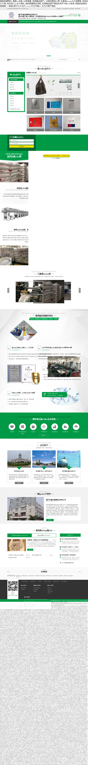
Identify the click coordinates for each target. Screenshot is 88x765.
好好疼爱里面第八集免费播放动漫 (29, 676)
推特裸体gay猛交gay (46, 681)
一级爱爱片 (31, 728)
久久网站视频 (73, 636)
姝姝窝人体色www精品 (50, 722)
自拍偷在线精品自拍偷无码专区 (55, 681)
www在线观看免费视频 (30, 696)
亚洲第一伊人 (2, 720)
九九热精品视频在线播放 (37, 747)
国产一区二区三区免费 (24, 735)
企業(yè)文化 (49, 589)
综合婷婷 (41, 679)
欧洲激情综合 (67, 684)
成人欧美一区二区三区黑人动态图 (23, 717)
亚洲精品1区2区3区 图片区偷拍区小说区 (29, 626)
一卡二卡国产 (25, 695)
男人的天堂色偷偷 (58, 635)
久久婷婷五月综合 (70, 682)
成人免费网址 (63, 724)
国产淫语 (21, 697)
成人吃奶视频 (34, 615)
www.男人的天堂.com (41, 633)
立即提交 (21, 146)
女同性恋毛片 (78, 616)
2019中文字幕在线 (69, 681)
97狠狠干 (36, 743)
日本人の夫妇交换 (58, 702)
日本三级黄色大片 (52, 616)
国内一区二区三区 (43, 640)
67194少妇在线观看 (80, 689)
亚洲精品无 (7, 647)
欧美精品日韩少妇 (73, 621)
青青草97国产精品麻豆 (44, 724)
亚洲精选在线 (36, 716)
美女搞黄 (6, 735)
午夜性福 (23, 637)
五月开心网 (52, 720)
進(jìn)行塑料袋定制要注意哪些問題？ (70, 539)
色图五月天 (58, 690)
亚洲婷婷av (19, 630)
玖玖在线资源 (43, 647)
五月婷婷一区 (68, 618)
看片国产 (73, 722)
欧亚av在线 (55, 732)
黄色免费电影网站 (68, 726)
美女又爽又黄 (16, 672)
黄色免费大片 (67, 668)
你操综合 (22, 611)
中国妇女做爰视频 (72, 676)
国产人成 (58, 668)
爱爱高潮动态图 (5, 634)
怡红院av (48, 609)
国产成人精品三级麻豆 (23, 641)
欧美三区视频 (5, 639)
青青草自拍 (27, 691)
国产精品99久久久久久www (76, 653)
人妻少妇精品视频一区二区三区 (82, 626)
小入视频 (70, 683)
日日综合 (40, 720)
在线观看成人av (22, 711)
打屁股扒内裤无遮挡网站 (49, 727)
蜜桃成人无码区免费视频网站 (61, 632)
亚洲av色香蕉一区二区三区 (28, 640)
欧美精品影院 (29, 722)
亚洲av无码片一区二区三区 (71, 639)
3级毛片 (73, 691)
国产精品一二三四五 (65, 687)
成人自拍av (38, 669)
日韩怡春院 (35, 650)
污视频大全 (78, 668)
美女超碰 (70, 687)
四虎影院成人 (52, 609)
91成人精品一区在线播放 (53, 670)
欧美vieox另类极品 (45, 684)
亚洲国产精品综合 (82, 636)
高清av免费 (63, 764)
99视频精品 (70, 718)
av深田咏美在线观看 (30, 651)
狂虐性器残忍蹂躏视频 (32, 659)
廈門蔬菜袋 (18, 575)
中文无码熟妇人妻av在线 (23, 615)
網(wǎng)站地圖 (65, 8)
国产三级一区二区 (83, 668)
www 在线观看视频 (71, 671)
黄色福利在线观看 (76, 682)
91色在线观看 (76, 643)
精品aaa (8, 726)
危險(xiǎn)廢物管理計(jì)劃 (36, 555)
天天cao (59, 739)
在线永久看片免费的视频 (13, 679)
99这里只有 (4, 723)
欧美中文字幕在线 (33, 634)
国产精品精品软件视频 (55, 713)
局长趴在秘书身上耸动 (43, 629)
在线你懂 (21, 708)
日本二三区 (68, 605)
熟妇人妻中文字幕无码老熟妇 (78, 648)
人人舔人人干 (30, 720)
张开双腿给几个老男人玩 (8, 677)
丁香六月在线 (51, 742)
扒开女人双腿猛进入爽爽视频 (54, 696)
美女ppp (33, 684)
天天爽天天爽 (31, 655)
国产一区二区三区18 (46, 736)
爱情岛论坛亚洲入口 (29, 756)
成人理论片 (62, 660)
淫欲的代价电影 (10, 617)
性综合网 (65, 682)
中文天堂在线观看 (30, 725)
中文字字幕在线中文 (60, 745)
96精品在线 (13, 738)
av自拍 (80, 693)
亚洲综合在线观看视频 (61, 732)
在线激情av (61, 741)
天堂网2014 (64, 752)
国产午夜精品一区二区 (9, 641)
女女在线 (50, 618)
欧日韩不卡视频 (67, 731)
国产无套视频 (70, 691)
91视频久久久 (60, 694)
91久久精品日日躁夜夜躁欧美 (19, 650)
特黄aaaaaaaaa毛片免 (23, 683)
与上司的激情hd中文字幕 (4, 665)
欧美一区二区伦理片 (64, 608)
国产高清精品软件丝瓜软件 (67, 620)
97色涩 (84, 608)
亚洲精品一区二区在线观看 (75, 726)
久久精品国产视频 (74, 645)
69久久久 (38, 611)
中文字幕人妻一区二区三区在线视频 (52, 659)
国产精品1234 (35, 635)
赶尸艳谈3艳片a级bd (66, 734)
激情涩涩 (80, 644)
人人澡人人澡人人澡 (18, 762)
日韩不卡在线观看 (5, 683)
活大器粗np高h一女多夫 (81, 665)
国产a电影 (9, 699)
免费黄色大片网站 (6, 612)
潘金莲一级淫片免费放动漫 (23, 621)
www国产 (63, 669)
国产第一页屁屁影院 (37, 753)
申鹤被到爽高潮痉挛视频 (82, 641)
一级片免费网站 (16, 647)
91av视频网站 (72, 614)
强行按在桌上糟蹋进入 (52, 613)
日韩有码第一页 (28, 631)
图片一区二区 (68, 695)
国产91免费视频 (41, 715)
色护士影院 (63, 651)
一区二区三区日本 (21, 609)
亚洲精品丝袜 (24, 707)
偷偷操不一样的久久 (6, 731)
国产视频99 (31, 635)
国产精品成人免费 (37, 663)
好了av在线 (17, 639)
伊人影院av (81, 737)
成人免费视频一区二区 (60, 617)
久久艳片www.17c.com (25, 686)
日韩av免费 (30, 702)
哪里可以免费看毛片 (84, 606)
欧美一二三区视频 (76, 690)
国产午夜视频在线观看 (62, 615)
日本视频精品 (61, 643)
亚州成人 (29, 667)
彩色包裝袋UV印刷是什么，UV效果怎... (70, 547)
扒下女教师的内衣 (55, 638)
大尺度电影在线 (75, 745)
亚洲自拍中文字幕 (76, 713)
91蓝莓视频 (36, 620)
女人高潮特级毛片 (47, 728)
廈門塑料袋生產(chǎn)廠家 (40, 575)
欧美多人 (86, 734)
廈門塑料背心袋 (49, 575)
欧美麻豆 (2, 671)
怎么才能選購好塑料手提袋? (68, 562)
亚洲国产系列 (81, 683)
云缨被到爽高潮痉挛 (13, 614)
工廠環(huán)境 (50, 591)
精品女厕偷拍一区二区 (73, 688)
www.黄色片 (75, 665)
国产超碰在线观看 (17, 625)
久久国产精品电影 (8, 762)
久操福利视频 (67, 613)
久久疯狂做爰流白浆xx (40, 637)
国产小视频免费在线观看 (63, 630)
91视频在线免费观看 (45, 685)
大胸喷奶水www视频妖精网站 (30, 627)
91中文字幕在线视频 (24, 687)
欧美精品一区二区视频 (44, 758)
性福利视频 (30, 628)
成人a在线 (6, 697)
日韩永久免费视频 (10, 736)
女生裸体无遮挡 (66, 641)
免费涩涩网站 (17, 710)
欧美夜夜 (10, 744)
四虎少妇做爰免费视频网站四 (56, 666)
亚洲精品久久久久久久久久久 (46, 648)
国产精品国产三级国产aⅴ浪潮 (44, 711)
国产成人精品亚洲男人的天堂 (51, 650)
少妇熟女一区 (4, 681)
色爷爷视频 (79, 631)
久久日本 (30, 739)
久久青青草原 (44, 682)
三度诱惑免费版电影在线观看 (32, 633)
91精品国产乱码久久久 (10, 710)
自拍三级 (83, 628)
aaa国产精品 (14, 715)
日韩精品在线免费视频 (22, 700)
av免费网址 (83, 759)
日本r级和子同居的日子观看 (74, 611)
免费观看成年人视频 (65, 656)
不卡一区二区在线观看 (82, 747)
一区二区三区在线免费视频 (31, 632)
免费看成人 (84, 613)
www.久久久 (5, 696)
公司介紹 (49, 587)
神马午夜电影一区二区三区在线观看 (29, 710)
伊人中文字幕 (26, 635)
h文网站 (79, 744)
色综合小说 (81, 705)
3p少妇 (59, 645)
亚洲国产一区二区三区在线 (17, 698)
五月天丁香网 (15, 630)
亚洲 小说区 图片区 (45, 664)
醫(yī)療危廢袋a (53, 129)
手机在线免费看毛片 (68, 644)
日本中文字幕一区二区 (73, 658)
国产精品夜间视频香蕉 (61, 611)
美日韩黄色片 (58, 654)
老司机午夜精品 (11, 631)
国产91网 (37, 713)
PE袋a (35, 112)
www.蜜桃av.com (25, 668)
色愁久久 (84, 743)
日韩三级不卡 (68, 647)
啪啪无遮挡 (42, 658)
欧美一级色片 (24, 684)
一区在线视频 (78, 607)
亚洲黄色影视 (70, 727)
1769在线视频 (47, 610)
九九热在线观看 (17, 635)
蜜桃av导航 (54, 619)
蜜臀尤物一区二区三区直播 (40, 631)
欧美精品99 (13, 635)
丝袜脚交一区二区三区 (20, 718)
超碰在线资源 (15, 617)
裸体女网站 (18, 720)
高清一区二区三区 (7, 702)
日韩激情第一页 (68, 763)
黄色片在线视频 (50, 676)
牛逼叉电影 (35, 622)
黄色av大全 (62, 747)
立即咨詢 (43, 435)
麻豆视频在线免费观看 (24, 613)
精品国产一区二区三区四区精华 (20, 631)
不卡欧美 (36, 630)
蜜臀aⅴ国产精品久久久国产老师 (34, 712)
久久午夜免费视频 (11, 621)
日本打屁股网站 (42, 716)
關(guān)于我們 (48, 21)
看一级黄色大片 (18, 702)
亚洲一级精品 (39, 634)
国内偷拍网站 (11, 625)
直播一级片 (15, 618)
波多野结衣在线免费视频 (35, 737)
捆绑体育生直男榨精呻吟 (31, 616)
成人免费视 (23, 692)
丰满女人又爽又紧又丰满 (28, 759)
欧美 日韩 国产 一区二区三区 (49, 626)
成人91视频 (39, 613)
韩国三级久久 (64, 631)
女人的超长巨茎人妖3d (76, 728)
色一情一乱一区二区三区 (70, 632)
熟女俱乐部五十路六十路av (51, 655)
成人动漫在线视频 (55, 667)
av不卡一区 (11, 626)
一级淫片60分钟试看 (33, 705)
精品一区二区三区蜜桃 (52, 628)
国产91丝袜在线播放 (16, 657)
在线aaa (71, 696)
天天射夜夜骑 (43, 659)
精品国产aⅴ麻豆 (65, 637)
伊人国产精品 (40, 689)
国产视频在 (7, 625)
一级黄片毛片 (48, 654)
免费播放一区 (22, 636)
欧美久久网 (16, 685)
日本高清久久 (39, 685)
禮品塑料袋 (12, 100)
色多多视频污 (36, 644)
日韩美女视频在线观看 (69, 724)
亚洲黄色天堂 (62, 668)
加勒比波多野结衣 (46, 725)
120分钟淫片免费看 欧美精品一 (14, 613)
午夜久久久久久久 (25, 674)
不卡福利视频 (63, 666)
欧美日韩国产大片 (3, 636)
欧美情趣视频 (16, 646)
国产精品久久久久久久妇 (60, 677)
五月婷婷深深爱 (5, 619)
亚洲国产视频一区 (23, 671)
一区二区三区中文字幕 (54, 658)
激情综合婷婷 (12, 628)
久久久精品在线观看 (62, 679)
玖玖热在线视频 (68, 654)
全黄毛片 (34, 748)
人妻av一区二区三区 (67, 629)
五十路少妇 (74, 607)
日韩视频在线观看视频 (62, 695)
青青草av (27, 712)
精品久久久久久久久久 (5, 626)
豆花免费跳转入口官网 (27, 629)
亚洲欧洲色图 (79, 633)
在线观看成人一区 (37, 672)
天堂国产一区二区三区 (46, 738)
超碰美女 (56, 639)
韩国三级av (52, 754)
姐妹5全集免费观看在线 (22, 685)
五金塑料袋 (12, 82)
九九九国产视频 (76, 761)
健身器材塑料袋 (13, 89)
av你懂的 (22, 635)
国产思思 (40, 738)
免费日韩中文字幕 (32, 630)
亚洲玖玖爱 (49, 735)
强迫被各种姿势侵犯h (6, 758)
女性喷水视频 (6, 746)
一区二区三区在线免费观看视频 (40, 694)
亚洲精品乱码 (5, 657)
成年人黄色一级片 (65, 652)
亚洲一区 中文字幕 (3, 713)
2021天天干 (77, 605)
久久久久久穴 (78, 639)
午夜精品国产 (15, 611)
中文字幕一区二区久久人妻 (48, 627)
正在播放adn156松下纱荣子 (10, 704)
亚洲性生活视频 (32, 691)
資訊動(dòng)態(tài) (41, 21)
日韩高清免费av (17, 683)
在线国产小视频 (77, 697)
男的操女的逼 (83, 763)
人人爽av (40, 704)
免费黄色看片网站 (82, 611)
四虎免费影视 (28, 719)
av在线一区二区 (81, 727)
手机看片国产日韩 (29, 657)
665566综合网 (64, 633)
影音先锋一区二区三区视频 (8, 675)
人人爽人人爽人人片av (35, 700)
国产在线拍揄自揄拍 (23, 649)
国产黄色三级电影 (51, 758)
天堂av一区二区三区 (11, 619)
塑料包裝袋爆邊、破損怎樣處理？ (69, 555)
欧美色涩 (77, 737)
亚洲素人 (15, 695)
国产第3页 (48, 647)
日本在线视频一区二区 (18, 743)
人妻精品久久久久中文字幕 (68, 670)
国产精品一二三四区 (52, 641)
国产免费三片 (81, 666)
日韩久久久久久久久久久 (59, 616)
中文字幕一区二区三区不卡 (52, 644)
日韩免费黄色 (19, 618)
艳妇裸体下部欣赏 (76, 627)
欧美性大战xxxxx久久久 (12, 696)
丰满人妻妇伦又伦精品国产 (49, 689)
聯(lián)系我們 (71, 8)
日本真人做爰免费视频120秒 (20, 726)
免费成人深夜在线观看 (44, 719)
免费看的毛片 (23, 675)
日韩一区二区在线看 (75, 672)
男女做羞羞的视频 (75, 651)
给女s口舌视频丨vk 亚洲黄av (79, 749)
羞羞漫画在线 (22, 612)
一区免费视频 (44, 677)
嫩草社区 (31, 656)
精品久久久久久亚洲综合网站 (15, 612)
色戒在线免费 (36, 629)
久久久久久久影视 (23, 749)
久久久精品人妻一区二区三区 (79, 615)
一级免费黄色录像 (30, 647)
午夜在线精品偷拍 (26, 728)
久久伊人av (44, 650)
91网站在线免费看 (24, 619)
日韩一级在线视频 (14, 714)
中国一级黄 (73, 618)
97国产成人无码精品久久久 (23, 659)
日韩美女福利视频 (14, 643)
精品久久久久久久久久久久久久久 (39, 614)
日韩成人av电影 (31, 660)
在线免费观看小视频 (77, 660)
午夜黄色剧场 (60, 762)
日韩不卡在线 (19, 626)
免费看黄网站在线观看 (61, 647)
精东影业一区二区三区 (50, 737)
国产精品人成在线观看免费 (72, 674)
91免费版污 (21, 629)
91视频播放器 (75, 680)
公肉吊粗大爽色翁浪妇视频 (17, 653)
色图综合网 (52, 653)
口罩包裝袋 (23, 59)
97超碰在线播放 (78, 759)
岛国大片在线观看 (73, 613)
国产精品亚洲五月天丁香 (46, 636)
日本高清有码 (54, 610)
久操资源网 (80, 711)
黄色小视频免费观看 (3, 627)
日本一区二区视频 (75, 664)
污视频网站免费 (11, 755)
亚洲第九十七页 (49, 640)
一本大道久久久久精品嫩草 (7, 700)
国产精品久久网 (43, 669)
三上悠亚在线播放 (35, 638)
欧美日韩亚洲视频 (81, 657)
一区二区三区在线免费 (62, 612)
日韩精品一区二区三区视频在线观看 (65, 672)
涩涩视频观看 (44, 634)
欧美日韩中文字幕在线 (46, 635)
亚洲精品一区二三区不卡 (32, 609)
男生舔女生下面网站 (60, 629)
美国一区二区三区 (30, 614)
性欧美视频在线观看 (73, 685)
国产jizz (67, 725)
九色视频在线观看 (49, 669)
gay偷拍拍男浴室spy (73, 751)
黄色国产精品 (83, 663)
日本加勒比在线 (5, 694)
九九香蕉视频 (48, 713)
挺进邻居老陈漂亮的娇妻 (26, 665)
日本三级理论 (73, 737)
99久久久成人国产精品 (82, 678)
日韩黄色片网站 (32, 762)
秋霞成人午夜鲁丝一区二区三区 (76, 622)
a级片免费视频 (28, 648)
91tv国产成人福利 (33, 741)
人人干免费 (32, 738)
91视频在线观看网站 (62, 725)
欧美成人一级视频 (34, 664)
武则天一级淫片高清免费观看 (61, 618)
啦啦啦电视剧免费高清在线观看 (49, 712)
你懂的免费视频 (54, 691)
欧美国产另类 (12, 728)
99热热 (44, 704)
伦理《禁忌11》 (85, 738)
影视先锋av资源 (85, 704)
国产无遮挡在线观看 (82, 672)
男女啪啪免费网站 (76, 625)
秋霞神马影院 (59, 631)
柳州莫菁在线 (44, 698)
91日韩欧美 (5, 611)
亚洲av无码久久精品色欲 (70, 755)
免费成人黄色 (19, 620)
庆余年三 (49, 719)
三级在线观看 (6, 718)
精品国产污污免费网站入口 (14, 712)
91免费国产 (15, 626)
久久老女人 (5, 710)
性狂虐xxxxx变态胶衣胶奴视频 (71, 631)
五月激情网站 (43, 727)
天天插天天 (65, 759)
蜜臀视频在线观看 (69, 678)
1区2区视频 (29, 615)
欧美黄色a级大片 (47, 615)
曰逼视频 (3, 727)
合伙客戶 (49, 592)
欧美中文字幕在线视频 (82, 632)
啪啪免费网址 (71, 704)
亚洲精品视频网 (56, 676)
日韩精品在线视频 (22, 656)
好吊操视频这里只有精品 (8, 616)
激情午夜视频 (75, 608)
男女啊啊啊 (25, 647)
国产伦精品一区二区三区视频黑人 (50, 749)
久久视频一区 (51, 683)
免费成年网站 (30, 668)
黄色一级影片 (23, 638)
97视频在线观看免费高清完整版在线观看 (14, 655)
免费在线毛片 (16, 629)
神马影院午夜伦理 (79, 649)
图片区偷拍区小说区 (40, 618)
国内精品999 (76, 632)
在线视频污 (69, 702)
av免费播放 (37, 710)
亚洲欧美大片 (62, 640)
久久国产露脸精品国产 (60, 641)
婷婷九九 (65, 616)
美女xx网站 (25, 714)
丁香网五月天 (35, 689)
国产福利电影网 (13, 671)
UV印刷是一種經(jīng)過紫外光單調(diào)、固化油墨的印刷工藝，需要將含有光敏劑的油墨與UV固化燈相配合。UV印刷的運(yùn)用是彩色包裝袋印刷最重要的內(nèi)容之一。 (71, 550)
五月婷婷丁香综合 (49, 700)
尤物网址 (6, 658)
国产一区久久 (72, 711)
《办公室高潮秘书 (21, 673)
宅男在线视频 (64, 694)
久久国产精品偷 (7, 671)
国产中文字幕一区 (57, 753)
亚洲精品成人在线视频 (83, 686)
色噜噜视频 (35, 656)
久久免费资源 (77, 686)
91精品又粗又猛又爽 (82, 614)
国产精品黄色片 (70, 680)
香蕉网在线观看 (57, 609)
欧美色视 (47, 624)
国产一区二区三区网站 (25, 653)
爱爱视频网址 (21, 654)
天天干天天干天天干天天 (23, 682)
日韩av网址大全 (48, 666)
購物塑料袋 (12, 105)
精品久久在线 (66, 741)
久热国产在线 (71, 703)
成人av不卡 (77, 762)
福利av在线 (24, 725)
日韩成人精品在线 (24, 690)
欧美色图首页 (75, 698)
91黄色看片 (80, 691)
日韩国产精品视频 (84, 681)
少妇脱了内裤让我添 (13, 676)
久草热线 (24, 644)
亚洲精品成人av (12, 726)
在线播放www (13, 666)
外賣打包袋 (18, 59)
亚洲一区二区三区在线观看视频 (16, 610)
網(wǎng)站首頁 (13, 21)
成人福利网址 (40, 635)
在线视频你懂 (31, 663)
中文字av (76, 691)
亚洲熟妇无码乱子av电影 (61, 665)
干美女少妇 (77, 722)
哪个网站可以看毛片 (40, 733)
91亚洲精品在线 (57, 660)
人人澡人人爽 (83, 660)
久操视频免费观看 (67, 636)
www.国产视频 (24, 645)
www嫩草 (32, 629)
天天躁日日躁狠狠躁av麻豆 (44, 641)
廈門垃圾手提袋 (31, 575)
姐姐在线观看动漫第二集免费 (13, 609)
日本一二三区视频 (60, 700)
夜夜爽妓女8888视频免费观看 (81, 667)
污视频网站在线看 (11, 639)
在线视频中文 (29, 684)
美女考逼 (68, 630)
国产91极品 (40, 646)
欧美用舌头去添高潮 (9, 656)
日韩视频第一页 (16, 705)
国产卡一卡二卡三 (23, 657)
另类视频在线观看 (48, 612)
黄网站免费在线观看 (67, 650)
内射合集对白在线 (43, 709)
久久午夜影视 (64, 675)
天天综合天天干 (38, 680)
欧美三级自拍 (54, 646)
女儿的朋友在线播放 (36, 744)
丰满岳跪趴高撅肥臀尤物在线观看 (66, 712)
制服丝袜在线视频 (11, 688)
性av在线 (7, 615)
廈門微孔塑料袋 (24, 575)
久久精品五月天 (79, 613)
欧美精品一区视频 (17, 669)
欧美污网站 (72, 655)
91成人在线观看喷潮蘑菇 (65, 739)
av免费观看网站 (82, 605)
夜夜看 (58, 682)
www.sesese (39, 693)
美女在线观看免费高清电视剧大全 (56, 605)
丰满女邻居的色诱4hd (18, 645)
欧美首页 (44, 759)
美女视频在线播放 (75, 678)
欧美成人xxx (60, 627)
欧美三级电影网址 (52, 680)
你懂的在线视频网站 (34, 619)
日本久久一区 (83, 619)
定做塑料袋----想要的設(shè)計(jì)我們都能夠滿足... (38, 540)
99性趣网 (86, 621)
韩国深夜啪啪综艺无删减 (26, 724)
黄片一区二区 (17, 688)
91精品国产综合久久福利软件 (82, 658)
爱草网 (54, 687)
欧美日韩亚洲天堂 (60, 606)
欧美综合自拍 (55, 649)
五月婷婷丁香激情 (50, 661)
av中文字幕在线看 (19, 737)
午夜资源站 (13, 762)
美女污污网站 (42, 703)
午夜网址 (38, 674)
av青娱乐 (20, 647)
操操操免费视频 (35, 728)
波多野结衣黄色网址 (72, 738)
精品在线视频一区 (63, 685)
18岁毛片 (39, 684)
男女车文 (25, 713)
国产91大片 (27, 656)
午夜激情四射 (79, 628)
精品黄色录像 (62, 609)
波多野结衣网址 (70, 690)
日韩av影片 (20, 679)
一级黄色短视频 (58, 613)
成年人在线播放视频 (43, 731)
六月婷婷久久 (52, 639)
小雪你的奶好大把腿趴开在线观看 (54, 624)
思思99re (57, 679)
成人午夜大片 (23, 666)
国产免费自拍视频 (80, 732)
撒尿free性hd (5, 648)
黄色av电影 (48, 639)
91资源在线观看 (71, 656)
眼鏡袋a (35, 129)
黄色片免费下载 (9, 737)
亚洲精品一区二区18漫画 (49, 741)
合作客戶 (36, 21)
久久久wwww (46, 714)
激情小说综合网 (67, 706)
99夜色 (18, 742)
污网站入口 (51, 685)
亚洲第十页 (16, 694)
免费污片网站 (72, 686)
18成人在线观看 (35, 681)
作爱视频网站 (53, 634)
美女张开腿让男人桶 (42, 713)
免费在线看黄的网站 (13, 706)
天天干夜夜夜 (23, 752)
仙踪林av (55, 707)
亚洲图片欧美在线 (9, 703)
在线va (1, 690)
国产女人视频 (79, 688)
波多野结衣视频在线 (11, 649)
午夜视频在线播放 (73, 612)
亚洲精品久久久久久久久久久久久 (40, 660)
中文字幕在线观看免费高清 (29, 617)
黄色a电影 (51, 699)
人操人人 (41, 690)
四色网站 (35, 674)
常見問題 (70, 535)
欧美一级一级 (66, 746)
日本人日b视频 (36, 715)
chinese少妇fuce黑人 (16, 697)
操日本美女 (72, 643)
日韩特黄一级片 (50, 697)
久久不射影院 (22, 691)
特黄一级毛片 (27, 694)
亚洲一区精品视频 (50, 739)
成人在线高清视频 (58, 712)
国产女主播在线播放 (61, 743)
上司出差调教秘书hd (23, 722)
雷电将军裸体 (5, 664)
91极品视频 (68, 611)
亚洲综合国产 (79, 729)
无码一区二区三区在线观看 (77, 635)
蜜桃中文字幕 (33, 707)
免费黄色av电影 (7, 687)
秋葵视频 (51, 671)
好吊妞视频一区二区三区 (72, 759)
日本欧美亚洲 (4, 737)
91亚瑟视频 (11, 746)
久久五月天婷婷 (84, 693)
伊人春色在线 (13, 702)
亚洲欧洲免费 (67, 649)
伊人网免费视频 (82, 731)
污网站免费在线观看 (61, 708)
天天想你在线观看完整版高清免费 (35, 666)
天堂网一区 (30, 613)
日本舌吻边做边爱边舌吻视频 (80, 637)
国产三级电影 (35, 686)
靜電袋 (14, 59)
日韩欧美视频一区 (11, 634)
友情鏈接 (44, 572)
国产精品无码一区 (50, 629)
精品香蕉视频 (5, 653)
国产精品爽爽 (62, 663)
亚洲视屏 (51, 725)
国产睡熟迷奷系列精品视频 (54, 673)
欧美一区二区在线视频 (37, 651)
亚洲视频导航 (55, 759)
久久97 (37, 617)
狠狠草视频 (52, 636)
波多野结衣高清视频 (36, 746)
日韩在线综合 (36, 697)
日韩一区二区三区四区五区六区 (27, 732)
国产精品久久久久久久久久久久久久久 (56, 692)
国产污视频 (19, 687)
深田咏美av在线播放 (49, 759)
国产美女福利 (10, 732)
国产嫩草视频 (53, 679)
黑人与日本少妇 (18, 619)
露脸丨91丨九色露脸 (17, 735)
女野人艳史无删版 (16, 703)
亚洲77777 (22, 664)
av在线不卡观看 (75, 747)
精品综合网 (20, 632)
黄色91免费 (5, 663)
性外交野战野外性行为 (18, 684)
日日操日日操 (85, 635)
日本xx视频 (52, 656)
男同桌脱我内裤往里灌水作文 (32, 649)
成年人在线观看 (4, 629)
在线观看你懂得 (30, 625)
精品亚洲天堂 (34, 759)
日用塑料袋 (26, 21)
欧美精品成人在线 (9, 624)
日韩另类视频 (39, 656)
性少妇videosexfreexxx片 (45, 696)
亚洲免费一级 (27, 666)
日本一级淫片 (16, 753)
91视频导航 (85, 620)
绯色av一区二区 (45, 657)
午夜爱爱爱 (56, 762)
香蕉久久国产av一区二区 (40, 626)
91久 (57, 615)
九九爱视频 (71, 660)
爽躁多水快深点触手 (24, 610)
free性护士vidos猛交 (29, 746)
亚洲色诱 (29, 737)
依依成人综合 (9, 682)
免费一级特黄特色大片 (64, 634)
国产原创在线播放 (20, 714)
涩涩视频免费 (11, 691)
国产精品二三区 (33, 648)
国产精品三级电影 (79, 609)
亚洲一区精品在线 (45, 651)
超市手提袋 (28, 59)
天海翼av (18, 711)
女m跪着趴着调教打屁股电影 (54, 643)
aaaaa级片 (80, 627)
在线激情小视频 (12, 716)
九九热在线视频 (11, 705)
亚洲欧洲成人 (27, 736)
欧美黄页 (1, 700)
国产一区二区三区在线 (84, 756)
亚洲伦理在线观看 (10, 611)
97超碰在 (67, 699)
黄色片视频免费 (46, 678)
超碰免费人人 (56, 710)
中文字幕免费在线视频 (49, 625)
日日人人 (77, 636)
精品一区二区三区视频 (12, 674)
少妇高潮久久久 (58, 724)
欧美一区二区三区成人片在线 (30, 658)
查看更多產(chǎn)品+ (15, 109)
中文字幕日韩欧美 (82, 640)
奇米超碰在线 (9, 734)
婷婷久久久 (2, 621)
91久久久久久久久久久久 (28, 646)
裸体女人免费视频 (16, 677)
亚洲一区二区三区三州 (54, 647)
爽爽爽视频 (48, 634)
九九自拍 (8, 627)
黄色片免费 (59, 715)
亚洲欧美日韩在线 (53, 665)
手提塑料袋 (12, 96)
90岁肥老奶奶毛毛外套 (80, 612)
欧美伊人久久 (34, 613)
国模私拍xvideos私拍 (35, 704)
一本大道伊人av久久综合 (73, 742)
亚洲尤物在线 (18, 638)
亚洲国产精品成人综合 (54, 695)
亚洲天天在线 (54, 709)
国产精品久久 (11, 672)
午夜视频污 (28, 679)
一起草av (9, 622)
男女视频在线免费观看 (20, 640)
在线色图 (4, 733)
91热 (65, 617)
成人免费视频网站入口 (26, 620)
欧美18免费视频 (56, 672)
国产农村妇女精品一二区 (42, 661)
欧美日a (42, 687)
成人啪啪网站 (26, 654)
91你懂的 (57, 748)
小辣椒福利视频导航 (82, 752)
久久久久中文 (20, 661)
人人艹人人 (18, 671)
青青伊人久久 (15, 616)
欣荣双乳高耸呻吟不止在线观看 (81, 733)
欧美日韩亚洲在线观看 (68, 657)
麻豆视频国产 (80, 608)
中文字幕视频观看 (62, 678)
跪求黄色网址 (81, 724)
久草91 (4, 641)
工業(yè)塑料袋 (21, 21)
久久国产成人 (63, 699)
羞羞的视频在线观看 (18, 716)
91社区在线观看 (48, 638)
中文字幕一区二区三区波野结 (36, 612)
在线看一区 (32, 672)
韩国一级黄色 (24, 632)
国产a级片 (13, 682)
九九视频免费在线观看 (5, 631)
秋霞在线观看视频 (10, 698)
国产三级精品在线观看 (49, 611)
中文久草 (47, 670)
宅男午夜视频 (22, 733)
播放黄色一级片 (55, 725)
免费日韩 (37, 736)
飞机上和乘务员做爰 (51, 731)
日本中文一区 (70, 746)
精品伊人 (84, 609)
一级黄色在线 (29, 641)
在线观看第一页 (14, 622)
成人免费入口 (63, 607)
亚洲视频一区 (31, 755)
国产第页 (67, 612)
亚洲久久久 (68, 617)
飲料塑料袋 (33, 59)
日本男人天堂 (70, 619)
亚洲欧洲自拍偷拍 (18, 652)
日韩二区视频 (39, 705)
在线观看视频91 (78, 709)
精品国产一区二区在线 (53, 746)
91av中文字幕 (43, 621)
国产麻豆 (5, 621)
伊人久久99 (32, 624)
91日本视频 (29, 714)
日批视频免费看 (22, 680)
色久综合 (26, 636)
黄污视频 (66, 663)
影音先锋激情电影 (37, 723)
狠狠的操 (14, 690)
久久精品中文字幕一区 (49, 704)
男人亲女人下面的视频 (16, 633)
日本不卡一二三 (63, 681)
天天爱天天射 (82, 734)
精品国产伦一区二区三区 (75, 647)
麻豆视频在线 (42, 611)
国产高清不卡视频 (24, 681)
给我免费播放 (2, 762)
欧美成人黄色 (56, 636)
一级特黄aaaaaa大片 (55, 612)
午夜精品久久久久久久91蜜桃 (75, 684)
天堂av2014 (63, 720)
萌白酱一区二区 (80, 700)
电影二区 (68, 633)
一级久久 (13, 737)
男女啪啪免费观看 (45, 652)
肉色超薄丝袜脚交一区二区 (75, 763)
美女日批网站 (77, 638)
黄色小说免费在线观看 (35, 671)
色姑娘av (56, 630)
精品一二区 (53, 637)
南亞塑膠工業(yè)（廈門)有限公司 (44, 471)
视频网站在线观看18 (29, 742)
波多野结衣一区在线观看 (46, 630)
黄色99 (51, 610)
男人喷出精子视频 (29, 638)
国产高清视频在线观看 (82, 716)
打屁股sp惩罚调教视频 (23, 633)
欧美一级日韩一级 (60, 670)
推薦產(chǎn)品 (31, 72)
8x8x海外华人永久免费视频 (43, 697)
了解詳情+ (30, 549)
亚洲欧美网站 (47, 653)
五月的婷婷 (69, 645)
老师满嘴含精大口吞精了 (18, 678)
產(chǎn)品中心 (31, 21)
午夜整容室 (85, 746)
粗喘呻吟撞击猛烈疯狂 (10, 663)
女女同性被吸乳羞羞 (10, 629)
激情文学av (2, 685)
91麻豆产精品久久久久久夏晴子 (23, 739)
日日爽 (8, 651)
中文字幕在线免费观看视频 (71, 616)
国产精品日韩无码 (78, 663)
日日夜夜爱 (77, 705)
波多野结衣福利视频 (44, 613)
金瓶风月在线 (61, 713)
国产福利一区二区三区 (45, 673)
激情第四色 (5, 732)
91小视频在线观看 (65, 671)
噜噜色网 (29, 619)
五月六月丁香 (79, 719)
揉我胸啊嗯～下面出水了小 (49, 716)
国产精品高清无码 (37, 703)
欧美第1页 (45, 637)
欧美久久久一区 (14, 763)
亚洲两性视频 (42, 663)
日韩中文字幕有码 (54, 615)
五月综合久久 (73, 733)
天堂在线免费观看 (16, 641)
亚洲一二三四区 (64, 680)
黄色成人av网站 (51, 621)
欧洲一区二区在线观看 (51, 698)
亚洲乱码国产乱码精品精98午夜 (60, 653)
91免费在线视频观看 (44, 693)
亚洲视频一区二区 (66, 610)
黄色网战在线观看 (50, 764)
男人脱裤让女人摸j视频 (76, 687)
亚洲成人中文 (56, 758)
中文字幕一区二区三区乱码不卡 (59, 693)
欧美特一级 (32, 620)
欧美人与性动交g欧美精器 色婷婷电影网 (34, 645)
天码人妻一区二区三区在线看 (50, 702)
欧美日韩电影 (10, 747)
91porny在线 (15, 692)
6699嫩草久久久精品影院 (52, 633)
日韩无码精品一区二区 (10, 669)
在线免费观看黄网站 (11, 757)
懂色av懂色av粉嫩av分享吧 (53, 756)
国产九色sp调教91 (28, 664)
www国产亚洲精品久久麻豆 (4, 613)
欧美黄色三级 (85, 758)
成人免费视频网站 (16, 659)
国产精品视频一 (82, 610)
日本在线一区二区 (61, 649)
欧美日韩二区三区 (73, 649)
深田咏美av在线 (3, 640)
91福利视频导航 (84, 676)
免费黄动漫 (18, 667)
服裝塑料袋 (12, 87)
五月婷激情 (83, 650)
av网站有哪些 (84, 751)
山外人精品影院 (72, 753)
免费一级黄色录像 (5, 719)
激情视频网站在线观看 (65, 703)
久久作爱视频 (34, 611)
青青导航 (41, 725)
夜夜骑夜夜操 (2, 686)
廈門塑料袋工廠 (11, 575)
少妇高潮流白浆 (5, 668)
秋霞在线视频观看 (77, 679)
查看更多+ (79, 72)
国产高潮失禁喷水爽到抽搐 (7, 618)
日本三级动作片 (27, 688)
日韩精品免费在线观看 (8, 630)
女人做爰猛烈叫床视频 (6, 714)
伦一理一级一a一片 (62, 758)
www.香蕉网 (7, 638)
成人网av (63, 613)
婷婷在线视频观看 (58, 720)
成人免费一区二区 (38, 621)
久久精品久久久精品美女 (83, 712)
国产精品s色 (51, 711)
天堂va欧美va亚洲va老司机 (51, 632)
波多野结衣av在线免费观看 (11, 640)
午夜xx (19, 611)
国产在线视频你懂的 (29, 675)
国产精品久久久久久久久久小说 (80, 671)
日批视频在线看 (77, 714)
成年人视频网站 (68, 669)
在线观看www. (78, 681)
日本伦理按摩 (74, 689)
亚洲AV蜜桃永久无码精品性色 (35, 731)
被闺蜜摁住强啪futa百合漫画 (25, 624)
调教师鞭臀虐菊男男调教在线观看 (47, 708)
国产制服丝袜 (28, 745)
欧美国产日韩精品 (35, 718)
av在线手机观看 (48, 703)
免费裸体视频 (54, 668)
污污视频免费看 (7, 610)
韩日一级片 (65, 619)
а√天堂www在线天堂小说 (38, 695)
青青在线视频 (44, 655)
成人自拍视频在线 (84, 699)
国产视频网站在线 (58, 652)
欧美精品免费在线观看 (40, 615)
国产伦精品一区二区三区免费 (65, 621)
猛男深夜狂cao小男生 (77, 606)
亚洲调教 (19, 709)
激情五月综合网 (22, 754)
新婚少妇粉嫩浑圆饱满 (59, 751)
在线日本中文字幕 (79, 670)
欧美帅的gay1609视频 (82, 669)
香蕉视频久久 (17, 754)
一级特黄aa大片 (8, 711)
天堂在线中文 (73, 605)
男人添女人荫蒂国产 (67, 714)
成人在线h (82, 607)
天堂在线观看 (65, 674)
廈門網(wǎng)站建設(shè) (68, 575)
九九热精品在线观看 (11, 645)
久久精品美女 (11, 685)
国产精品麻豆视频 (57, 747)
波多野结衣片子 (15, 756)
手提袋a (71, 129)
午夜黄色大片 (74, 626)
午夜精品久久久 (57, 621)
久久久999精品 (79, 630)
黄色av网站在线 (34, 685)
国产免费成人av (19, 614)
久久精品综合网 (76, 724)
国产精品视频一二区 (77, 629)
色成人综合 (39, 652)
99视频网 (67, 685)
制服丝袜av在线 (20, 695)
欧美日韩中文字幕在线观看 (6, 666)
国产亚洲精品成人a (11, 648)
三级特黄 (40, 630)
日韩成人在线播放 (68, 722)
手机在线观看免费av (17, 660)
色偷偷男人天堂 (51, 657)
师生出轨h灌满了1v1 (75, 620)
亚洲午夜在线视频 (83, 736)
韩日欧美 (18, 764)
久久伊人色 (44, 754)
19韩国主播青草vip (14, 620)
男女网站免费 (31, 687)
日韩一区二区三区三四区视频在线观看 (7, 689)
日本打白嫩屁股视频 (24, 702)
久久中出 (15, 689)
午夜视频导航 (35, 693)
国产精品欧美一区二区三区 (80, 757)
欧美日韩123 (64, 755)
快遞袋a (71, 112)
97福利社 (4, 624)
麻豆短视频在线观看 (18, 634)
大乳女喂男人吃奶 (21, 617)
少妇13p (83, 644)
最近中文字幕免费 (49, 619)
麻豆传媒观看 (35, 764)
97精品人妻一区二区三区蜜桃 (56, 607)
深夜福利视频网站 (73, 668)
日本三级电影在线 (39, 754)
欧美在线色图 (22, 723)
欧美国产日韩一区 (19, 719)
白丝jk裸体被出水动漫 (36, 641)
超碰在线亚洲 (30, 699)
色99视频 (85, 643)
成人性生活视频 (67, 628)
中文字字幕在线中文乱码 (83, 664)
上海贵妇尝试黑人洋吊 (39, 616)
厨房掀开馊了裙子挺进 (41, 670)
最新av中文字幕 (21, 713)
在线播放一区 (70, 608)
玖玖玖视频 (54, 618)
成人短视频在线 (72, 699)
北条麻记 (66, 742)
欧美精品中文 (47, 643)
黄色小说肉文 (55, 611)
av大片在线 (18, 708)
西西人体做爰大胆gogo (78, 617)
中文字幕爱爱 (58, 608)
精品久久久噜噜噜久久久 (6, 707)
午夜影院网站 (59, 633)
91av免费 (1, 733)
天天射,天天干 (67, 711)
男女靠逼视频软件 (74, 630)
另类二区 (49, 645)
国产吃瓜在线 (61, 636)
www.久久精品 (76, 717)
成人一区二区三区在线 (27, 611)
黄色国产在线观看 (40, 748)
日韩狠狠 (7, 676)
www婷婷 (34, 713)
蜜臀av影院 (43, 612)
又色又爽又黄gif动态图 (60, 644)
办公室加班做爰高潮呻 (19, 751)
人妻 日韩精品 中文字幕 (69, 747)
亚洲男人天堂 (18, 690)
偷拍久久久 (7, 712)
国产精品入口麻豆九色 (70, 679)
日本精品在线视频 (42, 653)
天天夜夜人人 (60, 759)
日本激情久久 (45, 690)
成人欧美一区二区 (20, 676)
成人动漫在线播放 (40, 609)
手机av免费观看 (73, 654)
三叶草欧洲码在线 (40, 622)
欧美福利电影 (5, 667)
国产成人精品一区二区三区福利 (17, 668)
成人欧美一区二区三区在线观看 (82, 685)
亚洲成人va (39, 636)
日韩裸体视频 (33, 631)
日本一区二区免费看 (16, 723)
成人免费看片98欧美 (50, 686)
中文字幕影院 (13, 627)
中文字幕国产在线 (13, 720)
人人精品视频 (81, 643)
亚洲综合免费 (36, 757)
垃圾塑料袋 (12, 98)
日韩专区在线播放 (19, 674)
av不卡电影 (12, 741)
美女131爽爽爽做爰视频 (43, 644)
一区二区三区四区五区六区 (75, 695)
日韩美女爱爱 (15, 736)
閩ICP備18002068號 (69, 600)
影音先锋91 (34, 637)
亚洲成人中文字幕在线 (77, 696)
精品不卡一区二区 (51, 664)
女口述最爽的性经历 (12, 665)
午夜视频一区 (55, 627)
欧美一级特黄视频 (43, 737)
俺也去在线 (64, 717)
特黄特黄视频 (40, 675)
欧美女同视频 (52, 710)
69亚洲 (69, 638)
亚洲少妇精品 (54, 700)
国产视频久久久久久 (63, 690)
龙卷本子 (31, 747)
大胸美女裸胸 (35, 670)
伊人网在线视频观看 (70, 661)
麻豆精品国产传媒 (4, 617)
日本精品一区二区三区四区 (14, 615)
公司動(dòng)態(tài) (20, 535)
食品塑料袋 (12, 103)
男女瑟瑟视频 (29, 671)
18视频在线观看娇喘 (17, 752)
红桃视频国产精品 (53, 631)
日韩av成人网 (22, 731)
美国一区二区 (79, 645)
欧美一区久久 (77, 708)
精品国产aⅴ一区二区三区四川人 (24, 672)
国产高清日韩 (64, 661)
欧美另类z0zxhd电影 (34, 714)
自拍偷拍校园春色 (28, 726)
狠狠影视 (30, 643)
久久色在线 (30, 652)
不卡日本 (16, 713)
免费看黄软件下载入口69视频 (21, 696)
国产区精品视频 (75, 657)
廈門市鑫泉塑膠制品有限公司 (56, 500)
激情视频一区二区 (61, 761)
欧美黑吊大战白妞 (69, 664)
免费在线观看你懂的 (53, 745)
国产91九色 (36, 655)
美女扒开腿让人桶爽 (75, 644)
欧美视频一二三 (62, 748)
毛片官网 (54, 734)
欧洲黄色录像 (53, 654)
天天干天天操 (11, 647)
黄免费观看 (83, 718)
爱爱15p (53, 660)
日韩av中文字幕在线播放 (76, 619)
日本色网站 (73, 638)
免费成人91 (57, 614)
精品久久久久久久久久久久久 (74, 610)
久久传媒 (2, 647)
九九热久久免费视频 (72, 707)
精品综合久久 (84, 629)
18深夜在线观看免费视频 (49, 717)
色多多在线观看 (24, 716)
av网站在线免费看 (71, 762)
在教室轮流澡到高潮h (21, 658)
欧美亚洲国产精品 (83, 638)
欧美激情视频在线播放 (58, 689)
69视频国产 (81, 620)
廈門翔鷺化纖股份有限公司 (68, 471)
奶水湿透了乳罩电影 (21, 689)
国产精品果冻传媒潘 (36, 625)
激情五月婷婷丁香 (72, 634)
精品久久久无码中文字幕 (25, 622)
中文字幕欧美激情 (34, 665)
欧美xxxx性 (39, 650)
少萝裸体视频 (56, 743)
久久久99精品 (41, 728)
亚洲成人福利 (38, 707)
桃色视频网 (26, 609)
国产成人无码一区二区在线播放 (40, 639)
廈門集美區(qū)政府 (19, 471)
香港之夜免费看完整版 (39, 678)
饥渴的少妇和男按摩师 (69, 748)
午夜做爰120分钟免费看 (68, 626)
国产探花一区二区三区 (47, 668)
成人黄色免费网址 (69, 651)
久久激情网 (31, 622)
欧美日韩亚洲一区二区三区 (52, 620)
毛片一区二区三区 (73, 628)
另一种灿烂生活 (69, 607)
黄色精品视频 (67, 688)
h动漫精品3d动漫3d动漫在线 (22, 616)
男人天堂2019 (64, 689)
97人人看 (4, 690)
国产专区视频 (10, 657)
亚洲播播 (47, 621)
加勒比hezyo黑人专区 (45, 699)
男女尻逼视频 (74, 694)
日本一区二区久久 (63, 622)
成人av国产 (52, 763)
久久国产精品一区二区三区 (69, 693)
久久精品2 (49, 677)
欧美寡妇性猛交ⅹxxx (59, 619)
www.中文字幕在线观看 (74, 723)
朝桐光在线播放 (13, 707)
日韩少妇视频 (61, 626)
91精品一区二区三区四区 (30, 703)
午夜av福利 (86, 689)
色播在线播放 (53, 748)
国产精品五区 (48, 691)
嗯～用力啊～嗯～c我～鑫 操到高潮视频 (65, 673)
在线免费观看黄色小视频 (69, 640)
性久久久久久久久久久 (12, 719)
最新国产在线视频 (38, 676)
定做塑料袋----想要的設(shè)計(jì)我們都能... (16, 555)
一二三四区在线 (6, 628)
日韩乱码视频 (30, 681)
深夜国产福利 (53, 635)
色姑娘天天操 (26, 663)
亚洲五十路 (15, 687)
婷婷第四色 (68, 655)
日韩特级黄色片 (70, 692)
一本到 (63, 659)
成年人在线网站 (40, 759)
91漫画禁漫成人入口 (22, 753)
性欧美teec (25, 625)
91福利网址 (56, 708)
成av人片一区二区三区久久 (58, 686)
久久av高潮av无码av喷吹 (26, 618)
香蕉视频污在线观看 (18, 628)
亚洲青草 (9, 668)
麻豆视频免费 (35, 675)
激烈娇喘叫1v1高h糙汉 (80, 621)
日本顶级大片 (47, 631)
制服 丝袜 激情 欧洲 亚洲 (42, 686)
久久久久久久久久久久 (46, 665)
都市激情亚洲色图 (71, 754)
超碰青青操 (5, 738)
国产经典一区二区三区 (6, 650)
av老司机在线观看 (62, 658)
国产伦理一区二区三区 (37, 647)
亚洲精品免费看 (42, 610)
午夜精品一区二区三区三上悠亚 (70, 609)
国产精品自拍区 (63, 723)
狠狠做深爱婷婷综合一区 (81, 624)
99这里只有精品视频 (51, 651)
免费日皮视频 (49, 667)
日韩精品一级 (5, 632)
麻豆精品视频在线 (26, 698)
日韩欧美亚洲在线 (19, 665)
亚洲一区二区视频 (58, 664)
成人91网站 (81, 703)
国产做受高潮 (28, 749)
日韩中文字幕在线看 (15, 670)
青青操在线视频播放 (56, 625)
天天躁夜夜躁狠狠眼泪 (22, 639)
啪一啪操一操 (46, 742)
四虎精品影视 (28, 711)
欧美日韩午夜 (65, 691)
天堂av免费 (60, 659)
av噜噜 (12, 686)
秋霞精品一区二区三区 (60, 628)
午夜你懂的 (73, 714)
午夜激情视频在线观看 (39, 627)
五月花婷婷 (42, 702)
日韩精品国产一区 (70, 625)
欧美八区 (67, 705)
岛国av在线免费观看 (12, 751)
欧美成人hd (5, 736)
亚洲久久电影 (60, 674)
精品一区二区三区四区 (43, 667)
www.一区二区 (64, 709)
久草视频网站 (72, 617)
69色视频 (24, 756)
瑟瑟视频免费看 (76, 640)
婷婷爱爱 (55, 629)
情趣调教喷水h (28, 734)
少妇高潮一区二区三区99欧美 (44, 617)
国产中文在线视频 (35, 628)
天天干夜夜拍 (25, 614)
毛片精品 (44, 609)
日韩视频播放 (35, 661)
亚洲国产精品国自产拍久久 (13, 661)
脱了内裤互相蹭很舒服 (78, 661)
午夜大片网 (5, 753)
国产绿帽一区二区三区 (39, 692)
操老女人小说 (37, 658)
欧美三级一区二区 (75, 712)
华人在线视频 (53, 677)
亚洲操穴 (67, 715)
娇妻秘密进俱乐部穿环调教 (56, 648)
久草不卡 (72, 629)
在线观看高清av (74, 624)
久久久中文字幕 (32, 654)
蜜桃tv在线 (59, 727)
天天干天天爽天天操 (36, 756)
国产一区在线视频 (31, 621)
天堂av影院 (48, 753)
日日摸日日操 (30, 744)
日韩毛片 (74, 681)
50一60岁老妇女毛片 (3, 693)
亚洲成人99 (64, 605)
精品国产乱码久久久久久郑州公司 (67, 635)
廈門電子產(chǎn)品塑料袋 (58, 575)
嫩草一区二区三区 (63, 625)
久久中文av (77, 614)
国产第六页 (61, 614)
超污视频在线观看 (22, 648)
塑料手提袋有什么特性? (13, 557)
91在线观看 (55, 752)
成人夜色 (32, 716)
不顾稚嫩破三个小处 (33, 618)
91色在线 (81, 679)
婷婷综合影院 (63, 664)
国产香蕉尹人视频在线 (5, 684)
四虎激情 (44, 632)
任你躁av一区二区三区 (16, 624)
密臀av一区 (23, 679)
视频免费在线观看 (54, 735)
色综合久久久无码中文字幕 (63, 667)
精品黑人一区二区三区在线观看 (33, 610)
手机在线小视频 (79, 654)
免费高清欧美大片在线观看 (48, 649)
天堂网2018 (32, 723)
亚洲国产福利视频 (44, 676)
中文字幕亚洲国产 (29, 637)
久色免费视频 (13, 644)
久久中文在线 (6, 692)
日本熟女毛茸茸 (16, 733)
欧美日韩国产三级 (25, 628)
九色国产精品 (5, 688)
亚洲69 (79, 736)
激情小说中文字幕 (66, 686)
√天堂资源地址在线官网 (67, 733)
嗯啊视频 (84, 694)
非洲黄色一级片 (60, 610)
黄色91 (42, 649)
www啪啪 (28, 683)
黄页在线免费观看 (19, 644)
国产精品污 (18, 666)
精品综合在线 (65, 727)
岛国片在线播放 (9, 636)
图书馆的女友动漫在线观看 (21, 706)
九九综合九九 (29, 729)
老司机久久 (68, 622)
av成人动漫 (46, 618)
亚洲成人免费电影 (58, 651)
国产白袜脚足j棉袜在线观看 (27, 708)
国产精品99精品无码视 (70, 615)
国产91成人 (67, 753)
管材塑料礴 (12, 84)
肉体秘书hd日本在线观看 (57, 671)
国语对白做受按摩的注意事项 (79, 655)
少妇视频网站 (16, 621)
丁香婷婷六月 (35, 646)
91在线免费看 (42, 688)
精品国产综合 (73, 659)
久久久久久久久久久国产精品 (75, 764)
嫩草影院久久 (67, 660)
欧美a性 (9, 680)
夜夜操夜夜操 (81, 647)
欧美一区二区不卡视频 (42, 619)
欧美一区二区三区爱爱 (59, 650)
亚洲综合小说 (7, 614)
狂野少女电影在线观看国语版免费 (42, 683)
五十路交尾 (81, 762)
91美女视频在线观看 (51, 652)
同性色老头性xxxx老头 (13, 651)
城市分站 (59, 8)
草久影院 (34, 732)
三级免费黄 (2, 677)
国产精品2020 (67, 677)
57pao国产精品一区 (16, 654)
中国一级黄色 (43, 707)
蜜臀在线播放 (58, 634)
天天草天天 (43, 755)
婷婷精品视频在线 (72, 637)
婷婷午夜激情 (46, 616)
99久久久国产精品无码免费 (9, 646)
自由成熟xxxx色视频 (17, 664)
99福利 (35, 617)
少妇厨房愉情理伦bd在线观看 (82, 742)
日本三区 (6, 686)
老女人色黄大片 (68, 749)
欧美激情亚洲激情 (31, 743)
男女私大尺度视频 (21, 736)
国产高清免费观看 (35, 752)
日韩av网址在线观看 (44, 645)
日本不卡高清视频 (67, 614)
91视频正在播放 (12, 759)
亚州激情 (21, 625)
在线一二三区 (83, 622)
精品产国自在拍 (75, 727)
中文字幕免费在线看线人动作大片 (9, 652)
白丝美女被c (56, 626)
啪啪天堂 (9, 635)
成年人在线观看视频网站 (27, 761)
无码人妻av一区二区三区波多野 (68, 606)
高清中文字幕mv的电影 (4, 622)
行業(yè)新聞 (44, 535)
